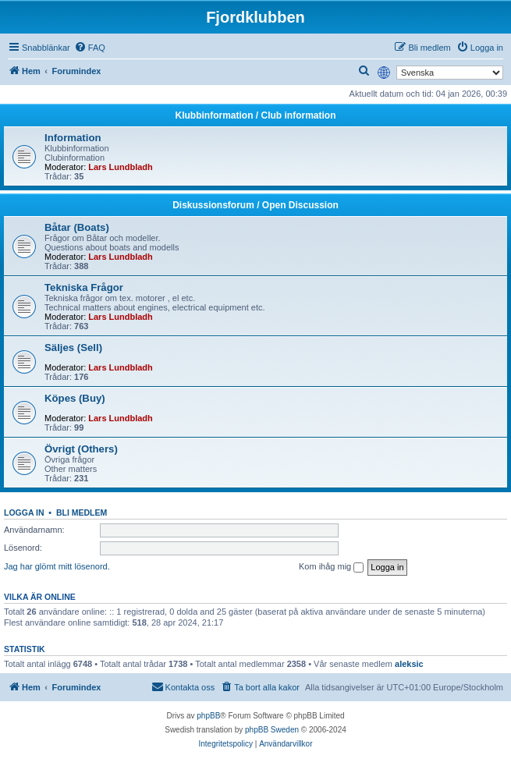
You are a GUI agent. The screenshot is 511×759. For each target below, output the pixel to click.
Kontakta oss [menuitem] (183, 686)
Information (72, 138)
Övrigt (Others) (81, 449)
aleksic (409, 664)
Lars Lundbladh (120, 167)
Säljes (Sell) (73, 347)
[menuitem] (89, 47)
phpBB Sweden (272, 729)
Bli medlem (81, 512)
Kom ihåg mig (331, 567)
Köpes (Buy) (74, 398)
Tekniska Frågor (83, 287)
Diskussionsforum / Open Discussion (255, 205)
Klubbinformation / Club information (256, 115)
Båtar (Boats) (76, 227)
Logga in (24, 512)
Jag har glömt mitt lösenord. (57, 566)
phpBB (208, 715)
